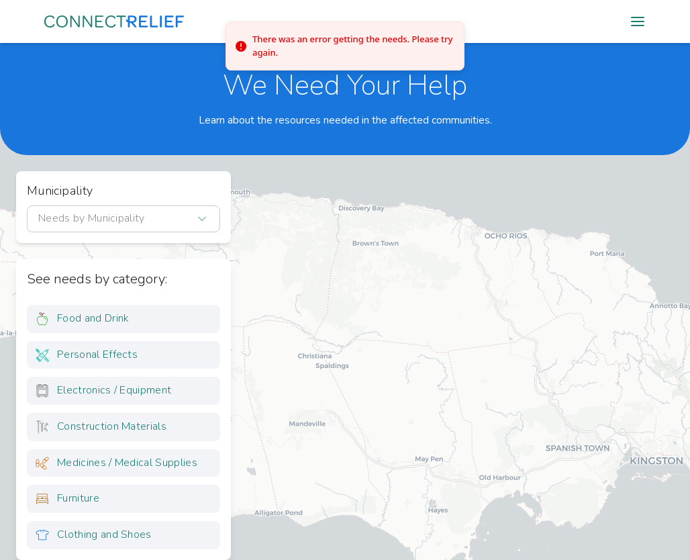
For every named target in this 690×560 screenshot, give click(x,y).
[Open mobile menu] (638, 21)
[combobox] (123, 218)
